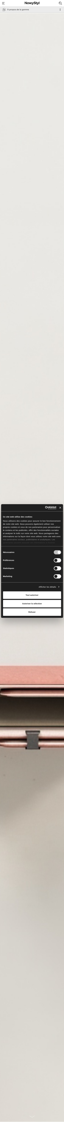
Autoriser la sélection (32, 603)
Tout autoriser (32, 595)
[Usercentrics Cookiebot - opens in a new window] (45, 507)
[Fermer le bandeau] (60, 508)
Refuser (32, 612)
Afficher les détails (47, 587)
